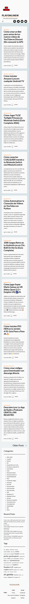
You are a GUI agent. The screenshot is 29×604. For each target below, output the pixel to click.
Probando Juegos (7, 240)
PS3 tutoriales (7, 324)
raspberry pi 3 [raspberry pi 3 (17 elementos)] (17, 567)
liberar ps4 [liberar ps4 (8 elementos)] (22, 558)
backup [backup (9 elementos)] (16, 549)
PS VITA (9, 484)
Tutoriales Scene (11, 502)
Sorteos (9, 498)
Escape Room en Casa (12, 465)
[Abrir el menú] (3, 21)
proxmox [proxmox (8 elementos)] (8, 564)
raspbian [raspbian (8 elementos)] (21, 569)
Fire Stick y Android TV (9, 74)
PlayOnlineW (10, 15)
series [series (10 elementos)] (15, 571)
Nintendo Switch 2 (12, 474)
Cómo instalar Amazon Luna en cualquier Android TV (14, 78)
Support (13, 598)
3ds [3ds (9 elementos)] (4, 549)
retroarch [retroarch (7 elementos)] (12, 571)
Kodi (8, 470)
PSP (8, 492)
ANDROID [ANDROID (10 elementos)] (12, 549)
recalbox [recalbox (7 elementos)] (5, 571)
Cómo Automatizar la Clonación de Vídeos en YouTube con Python (14, 205)
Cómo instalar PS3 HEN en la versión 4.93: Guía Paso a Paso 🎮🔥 (14, 330)
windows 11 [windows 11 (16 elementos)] (17, 577)
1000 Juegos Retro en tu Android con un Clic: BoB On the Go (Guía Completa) (14, 246)
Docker (9, 461)
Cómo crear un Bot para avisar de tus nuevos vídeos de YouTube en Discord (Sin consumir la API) (13, 36)
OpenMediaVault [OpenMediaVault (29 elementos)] (14, 560)
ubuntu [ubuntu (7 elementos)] (19, 574)
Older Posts (20, 445)
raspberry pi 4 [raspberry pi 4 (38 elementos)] (8, 569)
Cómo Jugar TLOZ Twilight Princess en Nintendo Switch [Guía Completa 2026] (14, 119)
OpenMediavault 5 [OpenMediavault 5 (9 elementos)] (7, 562)
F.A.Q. (13, 592)
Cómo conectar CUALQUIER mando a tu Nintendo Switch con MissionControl (14, 161)
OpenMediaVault (11, 476)
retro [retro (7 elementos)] (8, 571)
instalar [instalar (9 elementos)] (5, 558)
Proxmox (9, 482)
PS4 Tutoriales (10, 488)
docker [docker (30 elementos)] (17, 551)
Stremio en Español (12, 500)
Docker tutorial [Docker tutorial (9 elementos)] (7, 554)
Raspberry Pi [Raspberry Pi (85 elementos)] (8, 567)
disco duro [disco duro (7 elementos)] (13, 551)
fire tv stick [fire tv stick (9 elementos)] (22, 554)
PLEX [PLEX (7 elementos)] (5, 564)
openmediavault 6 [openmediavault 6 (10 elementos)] (15, 562)
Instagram (22, 595)
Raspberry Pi (10, 494)
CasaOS (9, 459)
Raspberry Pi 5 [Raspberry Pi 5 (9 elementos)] (16, 569)
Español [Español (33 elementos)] (17, 554)
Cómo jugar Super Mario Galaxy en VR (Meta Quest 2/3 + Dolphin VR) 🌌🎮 (13, 288)
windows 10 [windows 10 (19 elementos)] (11, 577)
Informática (6, 29)
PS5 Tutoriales (10, 490)
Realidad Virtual (7, 282)
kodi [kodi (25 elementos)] (8, 558)
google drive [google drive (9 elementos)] (22, 556)
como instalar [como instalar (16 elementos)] (7, 551)
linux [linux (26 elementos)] (5, 560)
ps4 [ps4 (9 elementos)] (11, 564)
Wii (8, 508)
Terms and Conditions (13, 595)
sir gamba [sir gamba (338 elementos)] (8, 574)
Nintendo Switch (7, 113)
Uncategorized (7, 198)
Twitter (22, 598)
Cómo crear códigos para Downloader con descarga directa (14, 370)
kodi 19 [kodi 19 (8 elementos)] (11, 558)
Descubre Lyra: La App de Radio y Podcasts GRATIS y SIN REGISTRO (14, 411)
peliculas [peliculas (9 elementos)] (21, 562)
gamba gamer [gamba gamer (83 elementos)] (14, 556)
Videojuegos (10, 506)
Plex (8, 478)
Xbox (8, 510)
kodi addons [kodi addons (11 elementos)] (16, 558)
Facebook (22, 592)
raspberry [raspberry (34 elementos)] (15, 564)
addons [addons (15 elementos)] (7, 549)
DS (7, 463)
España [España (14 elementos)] (12, 554)
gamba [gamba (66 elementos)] (6, 556)
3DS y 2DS (9, 457)
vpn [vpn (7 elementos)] (22, 574)
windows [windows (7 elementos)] (5, 577)
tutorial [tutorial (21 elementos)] (16, 574)
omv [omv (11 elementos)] (8, 560)
